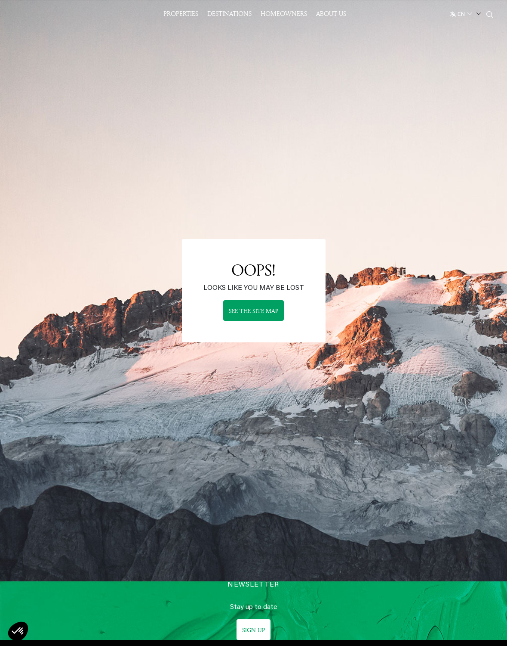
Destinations (229, 13)
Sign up (253, 630)
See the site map (253, 311)
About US (331, 13)
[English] (464, 12)
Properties (180, 13)
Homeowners (284, 13)
